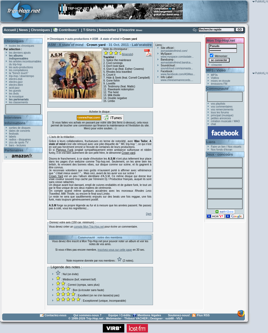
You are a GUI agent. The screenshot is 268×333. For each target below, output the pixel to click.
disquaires (25, 139)
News (23, 30)
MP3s (214, 75)
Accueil (10, 30)
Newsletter (107, 30)
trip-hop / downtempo (21, 76)
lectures (21, 145)
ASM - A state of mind (106, 38)
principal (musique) (222, 115)
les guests (15, 90)
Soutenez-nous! (179, 315)
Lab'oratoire (142, 45)
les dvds (14, 93)
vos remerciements (222, 109)
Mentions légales (149, 315)
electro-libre (16, 84)
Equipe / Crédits (119, 315)
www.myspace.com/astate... (177, 56)
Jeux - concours (219, 154)
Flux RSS (203, 315)
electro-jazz (16, 81)
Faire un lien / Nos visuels (226, 146)
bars (11, 145)
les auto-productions (21, 67)
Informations (15, 123)
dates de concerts (19, 130)
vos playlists (218, 103)
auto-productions (78, 38)
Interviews (13, 117)
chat (213, 124)
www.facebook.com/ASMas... (178, 74)
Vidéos (215, 77)
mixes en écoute (220, 80)
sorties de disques (20, 127)
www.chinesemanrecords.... (177, 80)
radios (12, 139)
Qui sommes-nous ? (87, 315)
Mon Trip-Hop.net (221, 40)
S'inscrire (127, 30)
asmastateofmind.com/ (174, 50)
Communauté (217, 89)
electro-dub (15, 79)
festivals (14, 133)
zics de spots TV (18, 142)
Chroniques (40, 30)
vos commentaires (221, 106)
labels (12, 136)
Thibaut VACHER (136, 318)
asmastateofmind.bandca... (177, 62)
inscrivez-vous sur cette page (114, 249)
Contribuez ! (69, 30)
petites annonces (221, 118)
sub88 (169, 318)
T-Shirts (89, 30)
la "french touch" (18, 73)
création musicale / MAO (225, 121)
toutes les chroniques (21, 45)
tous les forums (220, 112)
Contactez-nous (56, 315)
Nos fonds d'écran (221, 149)
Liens (210, 142)
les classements (18, 102)
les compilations (18, 70)
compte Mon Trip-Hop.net (89, 226)
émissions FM (219, 83)
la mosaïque (16, 96)
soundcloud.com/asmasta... (177, 68)
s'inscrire (216, 64)
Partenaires (14, 150)
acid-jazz (14, 87)
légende (127, 54)
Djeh (148, 213)
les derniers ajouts (20, 52)
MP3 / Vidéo (216, 70)
